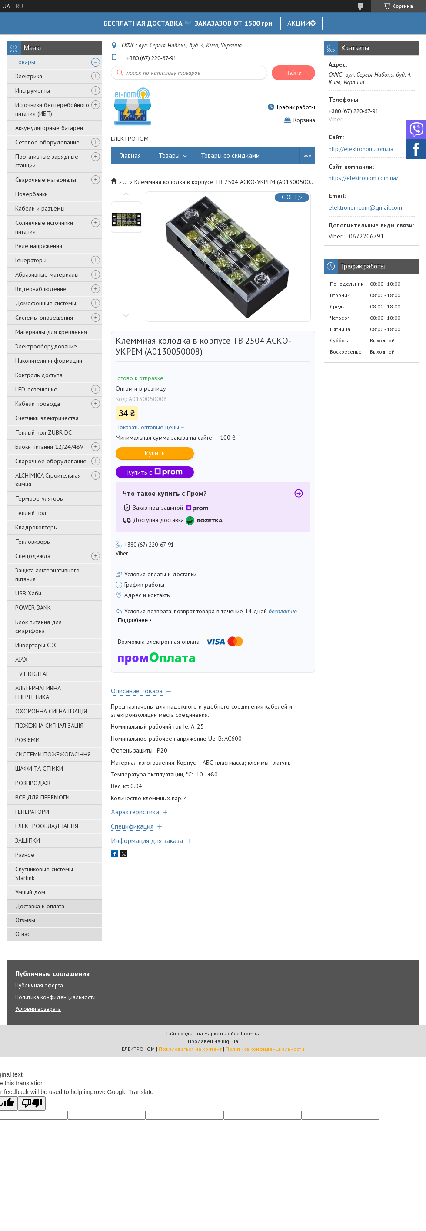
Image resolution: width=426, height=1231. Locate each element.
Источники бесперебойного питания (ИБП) (52, 109)
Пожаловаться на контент (190, 1049)
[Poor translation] (32, 1103)
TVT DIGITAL (32, 674)
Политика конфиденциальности (55, 997)
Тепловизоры (33, 541)
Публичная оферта (39, 985)
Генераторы (31, 260)
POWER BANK (33, 608)
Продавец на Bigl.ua (213, 1041)
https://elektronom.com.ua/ (363, 178)
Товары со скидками (230, 155)
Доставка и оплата (39, 906)
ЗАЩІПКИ (27, 840)
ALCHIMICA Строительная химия (48, 480)
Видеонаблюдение (41, 289)
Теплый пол (30, 513)
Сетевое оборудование (47, 142)
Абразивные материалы (47, 274)
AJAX (21, 659)
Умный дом (30, 892)
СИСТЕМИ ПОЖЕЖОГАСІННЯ (53, 754)
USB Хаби (28, 593)
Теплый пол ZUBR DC (43, 432)
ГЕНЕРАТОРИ (32, 812)
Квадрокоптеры (36, 527)
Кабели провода (37, 404)
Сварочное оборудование (51, 461)
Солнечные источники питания (44, 227)
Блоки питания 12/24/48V (49, 447)
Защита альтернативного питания (47, 574)
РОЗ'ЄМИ (27, 740)
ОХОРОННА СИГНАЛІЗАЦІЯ (51, 711)
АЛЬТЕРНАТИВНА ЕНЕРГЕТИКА (38, 692)
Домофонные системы (45, 303)
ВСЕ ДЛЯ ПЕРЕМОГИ (42, 797)
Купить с (155, 472)
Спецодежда (32, 556)
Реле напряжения (38, 246)
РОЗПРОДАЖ (32, 783)
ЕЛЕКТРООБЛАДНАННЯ (46, 826)
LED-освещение (36, 389)
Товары (25, 62)
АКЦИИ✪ (301, 23)
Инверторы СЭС (36, 645)
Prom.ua (251, 1033)
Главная (130, 155)
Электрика (28, 76)
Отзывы (25, 920)
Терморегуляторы (39, 498)
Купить (155, 453)
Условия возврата (38, 1009)
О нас (22, 934)
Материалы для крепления (51, 332)
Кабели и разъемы (40, 208)
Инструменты (32, 90)
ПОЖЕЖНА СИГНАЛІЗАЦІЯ (49, 725)
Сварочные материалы (45, 180)
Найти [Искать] (293, 73)
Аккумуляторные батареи (49, 128)
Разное (24, 855)
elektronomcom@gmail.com (365, 207)
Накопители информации (48, 361)
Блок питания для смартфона (38, 626)
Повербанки (31, 194)
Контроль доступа (39, 375)
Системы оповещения (44, 317)
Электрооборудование (46, 346)
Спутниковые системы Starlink (44, 873)
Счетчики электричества (47, 418)
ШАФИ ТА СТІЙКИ (39, 769)
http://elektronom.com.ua (361, 149)
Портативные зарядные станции (46, 161)
